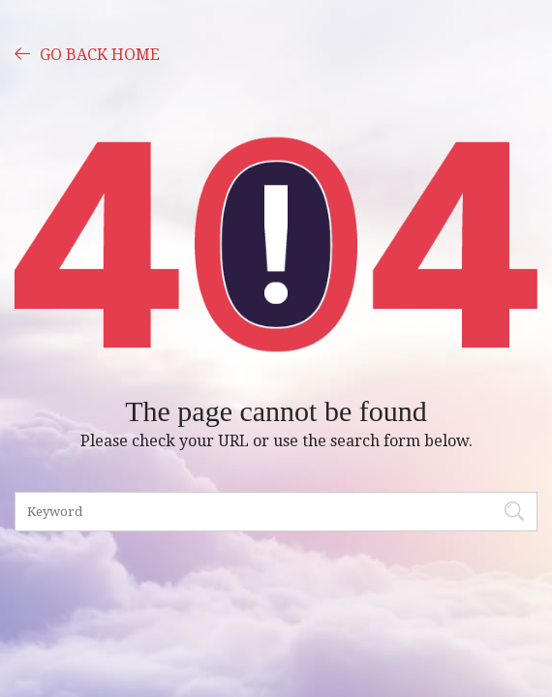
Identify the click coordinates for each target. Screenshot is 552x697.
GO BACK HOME (87, 53)
